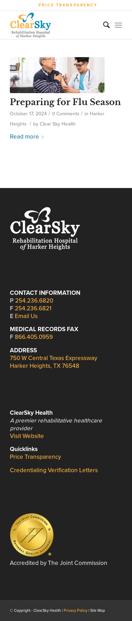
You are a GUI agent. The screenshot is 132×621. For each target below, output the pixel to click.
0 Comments (65, 114)
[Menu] (118, 25)
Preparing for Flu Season (65, 102)
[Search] (103, 25)
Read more (28, 136)
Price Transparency (68, 5)
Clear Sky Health (58, 124)
